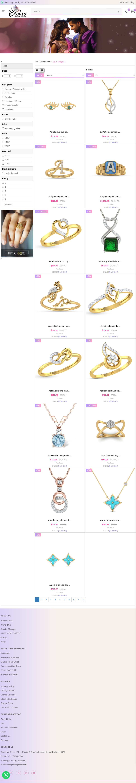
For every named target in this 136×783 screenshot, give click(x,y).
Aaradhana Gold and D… (59, 520)
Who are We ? (7, 620)
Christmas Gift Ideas (13, 101)
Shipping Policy (7, 686)
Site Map (4, 740)
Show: (89, 75)
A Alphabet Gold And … (59, 196)
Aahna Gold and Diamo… (110, 261)
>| (83, 599)
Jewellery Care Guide (10, 657)
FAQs (3, 731)
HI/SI (7, 160)
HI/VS (7, 164)
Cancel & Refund (8, 694)
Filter (89, 70)
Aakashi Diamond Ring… (59, 326)
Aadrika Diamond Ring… (59, 261)
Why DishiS (6, 624)
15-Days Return (7, 690)
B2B (2, 723)
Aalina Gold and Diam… (59, 390)
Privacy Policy (7, 702)
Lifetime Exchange (9, 698)
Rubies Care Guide (9, 674)
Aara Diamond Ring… (110, 455)
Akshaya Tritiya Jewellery (16, 89)
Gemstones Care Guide (11, 665)
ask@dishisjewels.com (17, 764)
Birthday (8, 97)
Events (4, 637)
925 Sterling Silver (13, 128)
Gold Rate (5, 653)
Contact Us (124, 2)
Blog (132, 2)
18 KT (7, 142)
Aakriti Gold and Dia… (110, 326)
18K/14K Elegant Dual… (110, 132)
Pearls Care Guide (9, 670)
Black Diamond (11, 173)
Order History (6, 719)
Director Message (8, 629)
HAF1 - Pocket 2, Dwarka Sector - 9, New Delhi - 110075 (40, 751)
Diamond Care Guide (10, 661)
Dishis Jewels (10, 119)
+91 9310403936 (15, 756)
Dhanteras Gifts (11, 105)
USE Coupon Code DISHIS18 (92, 3)
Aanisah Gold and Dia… (110, 390)
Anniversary (10, 93)
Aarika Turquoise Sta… (110, 520)
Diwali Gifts (9, 109)
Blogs (3, 641)
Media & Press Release (11, 633)
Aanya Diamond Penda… (59, 455)
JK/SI (7, 155)
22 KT (7, 146)
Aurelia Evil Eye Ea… (59, 132)
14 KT (7, 138)
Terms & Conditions (9, 707)
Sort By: (39, 75)
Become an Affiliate (9, 727)
